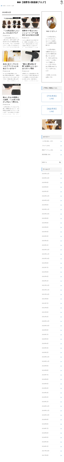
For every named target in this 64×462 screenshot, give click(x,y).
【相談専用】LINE (52, 110)
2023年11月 (45, 208)
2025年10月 (45, 178)
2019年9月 (45, 362)
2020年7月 (45, 331)
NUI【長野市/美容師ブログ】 (32, 2)
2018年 (9, 5)
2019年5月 (45, 380)
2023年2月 (45, 239)
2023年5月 (45, 230)
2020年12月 (45, 318)
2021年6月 (45, 305)
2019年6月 (45, 375)
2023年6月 (45, 226)
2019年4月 (45, 384)
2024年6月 (45, 204)
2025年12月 (45, 173)
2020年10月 (45, 322)
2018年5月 (45, 432)
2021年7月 (45, 301)
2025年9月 (45, 182)
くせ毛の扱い (47, 141)
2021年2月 (45, 314)
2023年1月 (45, 243)
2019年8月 (45, 366)
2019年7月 (45, 371)
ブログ (46, 145)
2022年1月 (45, 279)
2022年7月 (45, 265)
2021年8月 (45, 296)
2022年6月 (45, 270)
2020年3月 (45, 344)
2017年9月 (45, 450)
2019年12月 (45, 353)
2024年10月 (45, 199)
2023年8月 (45, 221)
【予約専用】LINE (52, 97)
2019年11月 (45, 358)
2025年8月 (45, 186)
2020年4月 (45, 340)
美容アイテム (47, 150)
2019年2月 (45, 393)
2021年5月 (45, 309)
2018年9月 (45, 415)
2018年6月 (45, 428)
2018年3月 (45, 437)
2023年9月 (45, 217)
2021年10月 (45, 292)
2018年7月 (45, 424)
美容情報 (46, 154)
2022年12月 (45, 248)
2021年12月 (45, 283)
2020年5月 (45, 336)
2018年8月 (45, 419)
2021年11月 (45, 287)
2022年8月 (45, 261)
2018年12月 (45, 402)
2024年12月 (45, 195)
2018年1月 (45, 441)
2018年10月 (45, 410)
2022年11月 (45, 252)
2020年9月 (45, 327)
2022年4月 (45, 274)
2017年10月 (45, 445)
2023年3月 (45, 235)
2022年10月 (45, 257)
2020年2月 (45, 349)
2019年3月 (45, 388)
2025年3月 (45, 191)
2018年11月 (45, 406)
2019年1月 (45, 397)
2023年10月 (45, 213)
